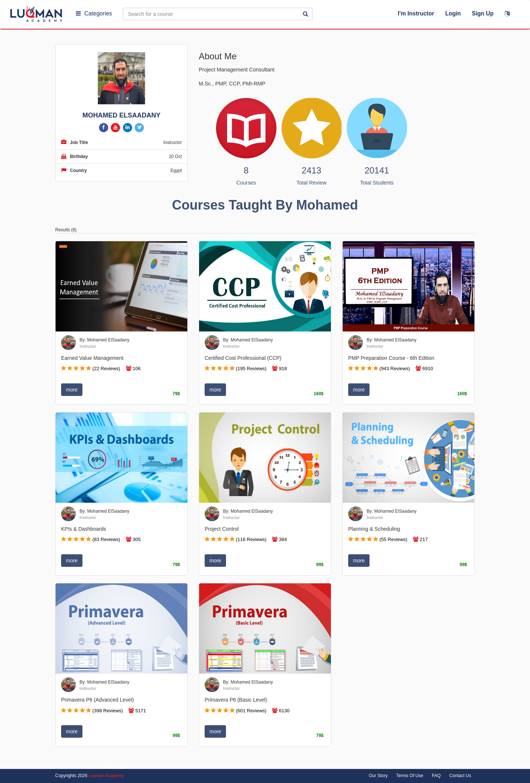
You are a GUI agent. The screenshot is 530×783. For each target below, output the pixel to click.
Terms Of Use (409, 775)
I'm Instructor (416, 13)
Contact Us (460, 775)
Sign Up (483, 13)
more (72, 390)
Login (453, 13)
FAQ (436, 775)
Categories (94, 13)
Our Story (378, 775)
